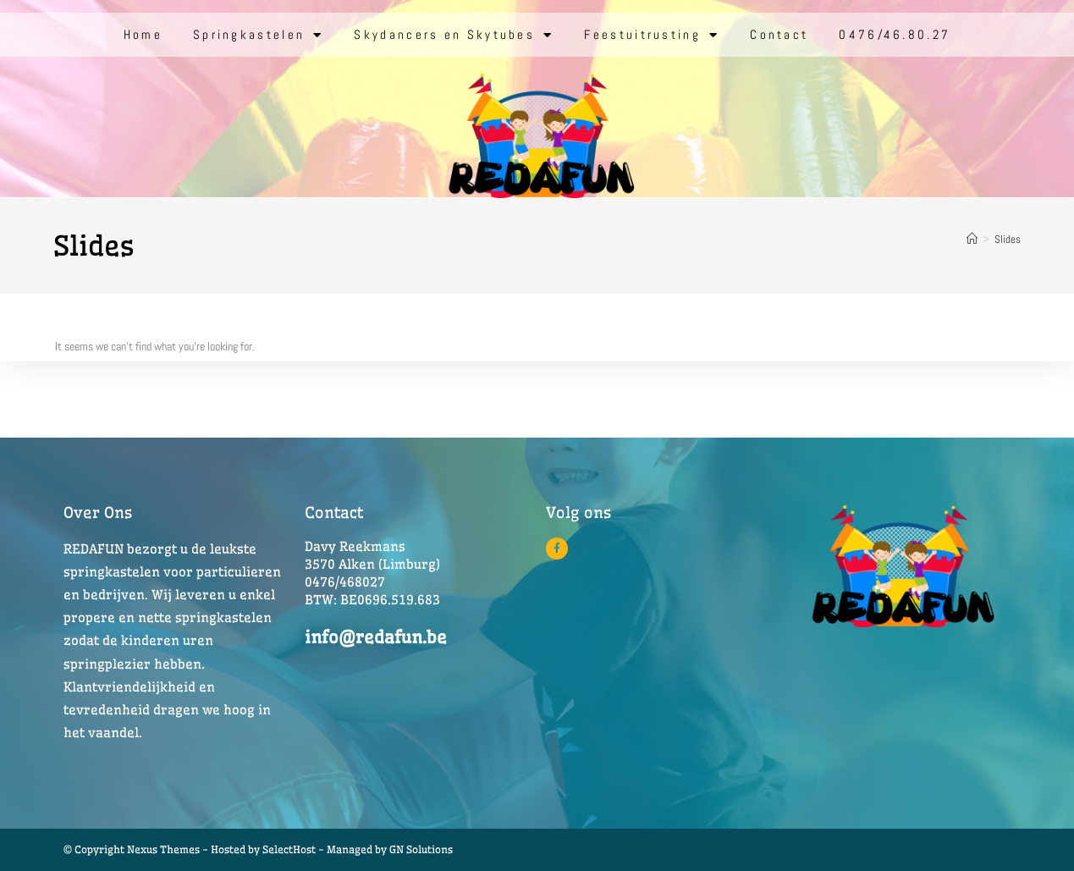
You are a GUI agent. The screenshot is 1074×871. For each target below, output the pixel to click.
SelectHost (289, 849)
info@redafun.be (376, 637)
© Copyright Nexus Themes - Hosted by (162, 849)
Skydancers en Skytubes (454, 35)
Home (143, 34)
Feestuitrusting (651, 35)
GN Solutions (421, 849)
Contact (779, 34)
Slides (1007, 239)
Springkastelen (258, 35)
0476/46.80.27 (894, 34)
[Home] (972, 239)
